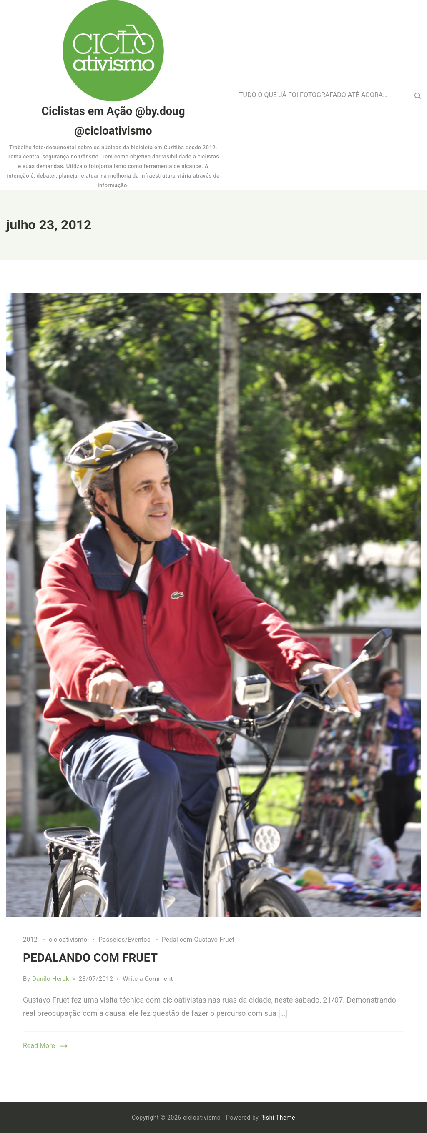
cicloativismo (69, 939)
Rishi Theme (278, 1117)
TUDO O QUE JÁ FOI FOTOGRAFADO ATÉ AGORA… (313, 95)
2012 (31, 939)
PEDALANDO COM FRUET (90, 958)
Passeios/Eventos (125, 939)
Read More (39, 1046)
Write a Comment (148, 978)
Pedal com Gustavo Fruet (198, 939)
